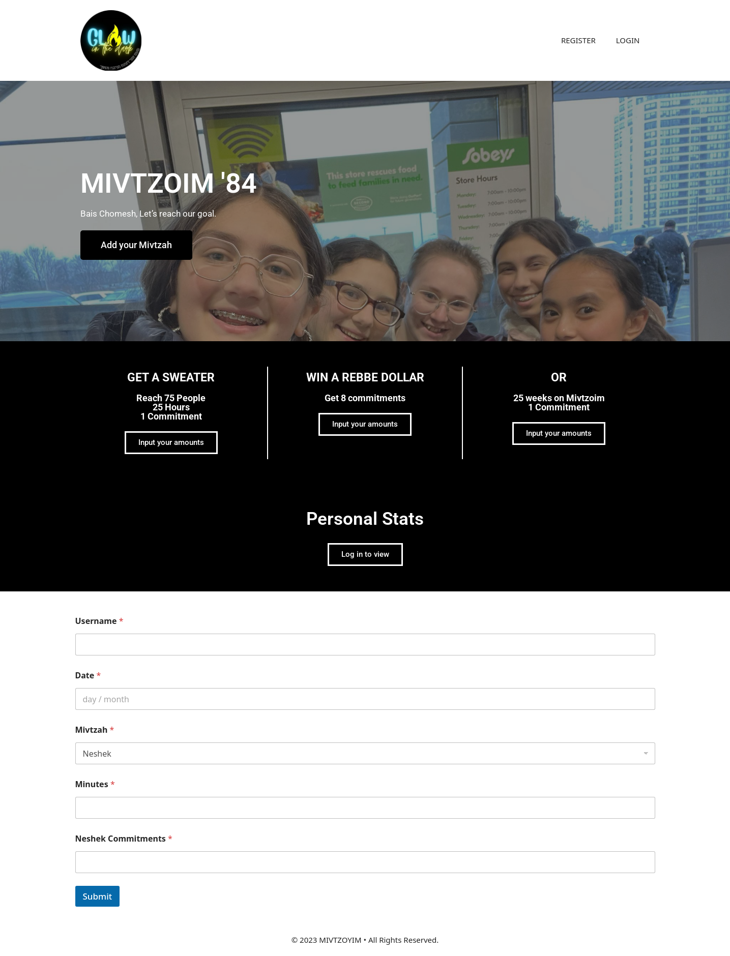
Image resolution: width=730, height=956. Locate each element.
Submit (97, 896)
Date (88, 675)
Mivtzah (94, 730)
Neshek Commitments (123, 839)
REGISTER (578, 40)
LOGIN (628, 40)
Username (99, 621)
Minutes (95, 784)
